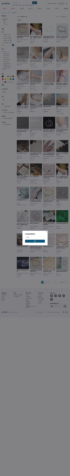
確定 (35, 241)
